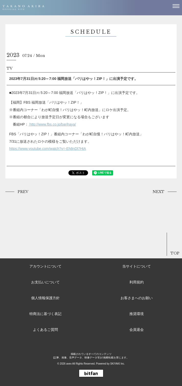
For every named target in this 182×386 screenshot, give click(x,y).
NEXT (158, 191)
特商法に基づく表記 (45, 314)
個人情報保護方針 (45, 298)
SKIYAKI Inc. (117, 363)
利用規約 (136, 282)
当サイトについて (136, 266)
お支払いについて (45, 282)
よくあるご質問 (45, 330)
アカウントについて (45, 266)
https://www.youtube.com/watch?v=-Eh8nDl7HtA (47, 149)
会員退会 (136, 330)
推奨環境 (136, 314)
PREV (23, 191)
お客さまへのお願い (136, 298)
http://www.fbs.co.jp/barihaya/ (52, 124)
